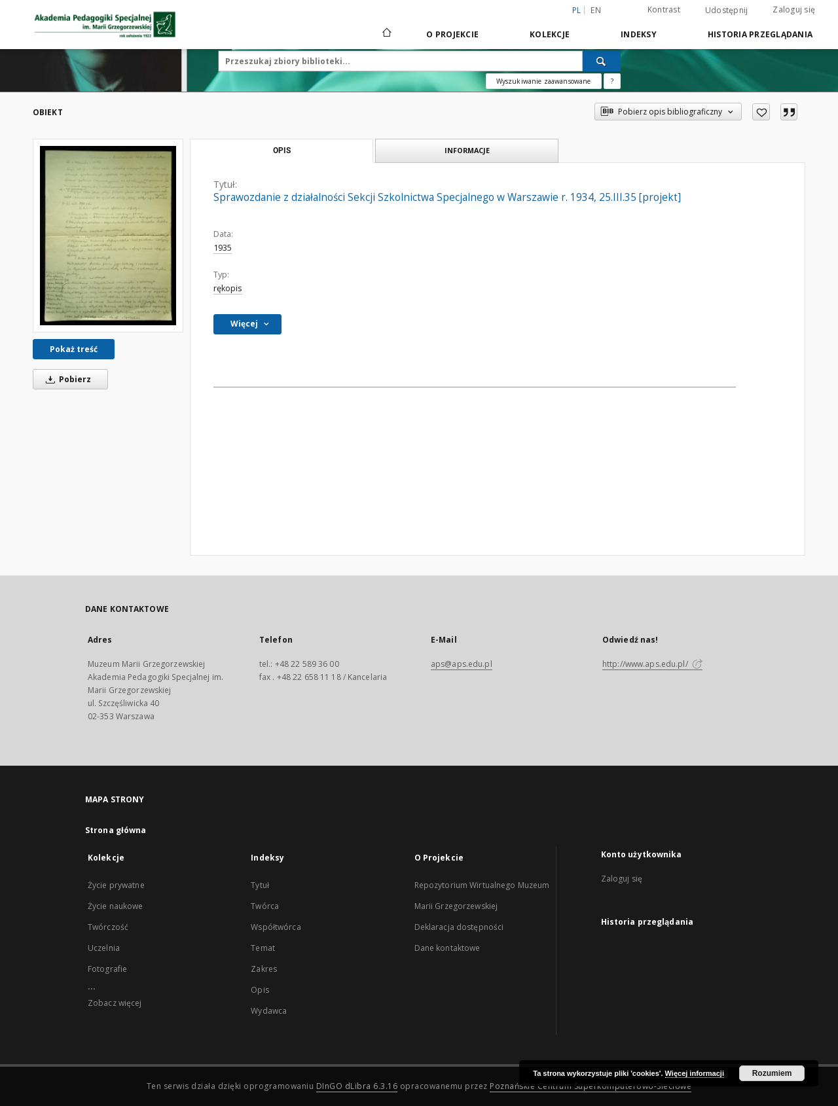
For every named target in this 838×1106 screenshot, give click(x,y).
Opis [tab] (282, 150)
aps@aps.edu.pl (461, 663)
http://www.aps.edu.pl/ (652, 663)
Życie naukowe (115, 906)
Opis (259, 989)
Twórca (265, 906)
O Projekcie (452, 34)
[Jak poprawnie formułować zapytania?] (612, 81)
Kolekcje (550, 34)
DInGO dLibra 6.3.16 (357, 1086)
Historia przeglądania (760, 34)
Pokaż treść (74, 349)
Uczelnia (104, 948)
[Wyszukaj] (602, 60)
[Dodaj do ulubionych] (761, 111)
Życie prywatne (116, 885)
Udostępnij (726, 10)
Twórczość (108, 927)
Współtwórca (276, 927)
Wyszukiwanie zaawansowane (543, 81)
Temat (263, 948)
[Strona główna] (386, 34)
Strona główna (116, 830)
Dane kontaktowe (447, 948)
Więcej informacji (694, 1073)
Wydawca (269, 1010)
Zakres (264, 968)
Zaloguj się (794, 9)
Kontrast (663, 9)
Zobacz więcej (115, 1002)
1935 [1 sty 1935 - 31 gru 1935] (222, 247)
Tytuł (260, 885)
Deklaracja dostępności (459, 927)
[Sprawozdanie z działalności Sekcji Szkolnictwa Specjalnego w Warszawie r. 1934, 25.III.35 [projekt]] (108, 235)
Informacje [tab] (467, 150)
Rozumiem (772, 1073)
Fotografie (107, 968)
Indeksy (639, 34)
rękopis (227, 288)
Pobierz (66, 379)
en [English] (596, 10)
